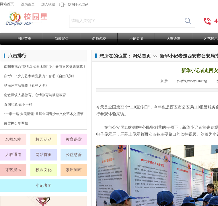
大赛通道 (173, 39)
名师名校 (99, 39)
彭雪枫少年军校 (16, 123)
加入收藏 (48, 4)
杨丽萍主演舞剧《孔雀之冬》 (26, 86)
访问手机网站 (78, 5)
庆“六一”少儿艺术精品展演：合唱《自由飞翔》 (40, 76)
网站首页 (7, 4)
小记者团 (136, 39)
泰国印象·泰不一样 (18, 104)
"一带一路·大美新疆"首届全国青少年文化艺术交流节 (43, 114)
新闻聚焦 (62, 39)
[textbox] (125, 21)
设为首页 (28, 4)
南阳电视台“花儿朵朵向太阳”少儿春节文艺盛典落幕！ (45, 67)
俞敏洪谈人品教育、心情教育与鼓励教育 (35, 95)
